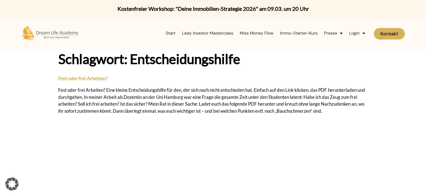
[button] (12, 184)
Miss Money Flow (257, 33)
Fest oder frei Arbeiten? (82, 78)
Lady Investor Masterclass (207, 33)
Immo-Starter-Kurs (299, 33)
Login (357, 33)
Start (171, 33)
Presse (333, 33)
